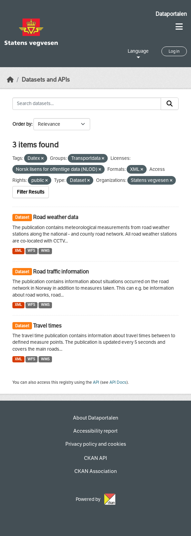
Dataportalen (171, 14)
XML (18, 250)
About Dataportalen (95, 418)
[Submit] (170, 103)
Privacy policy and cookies (95, 444)
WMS (45, 250)
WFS (31, 250)
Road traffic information (61, 271)
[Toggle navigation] (179, 26)
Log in (174, 51)
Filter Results (30, 192)
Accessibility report (95, 431)
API (96, 382)
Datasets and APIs (46, 79)
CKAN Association (95, 471)
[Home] (10, 79)
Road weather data (55, 217)
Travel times (47, 325)
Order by (21, 124)
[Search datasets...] (86, 103)
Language (138, 51)
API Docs (117, 382)
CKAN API (95, 458)
